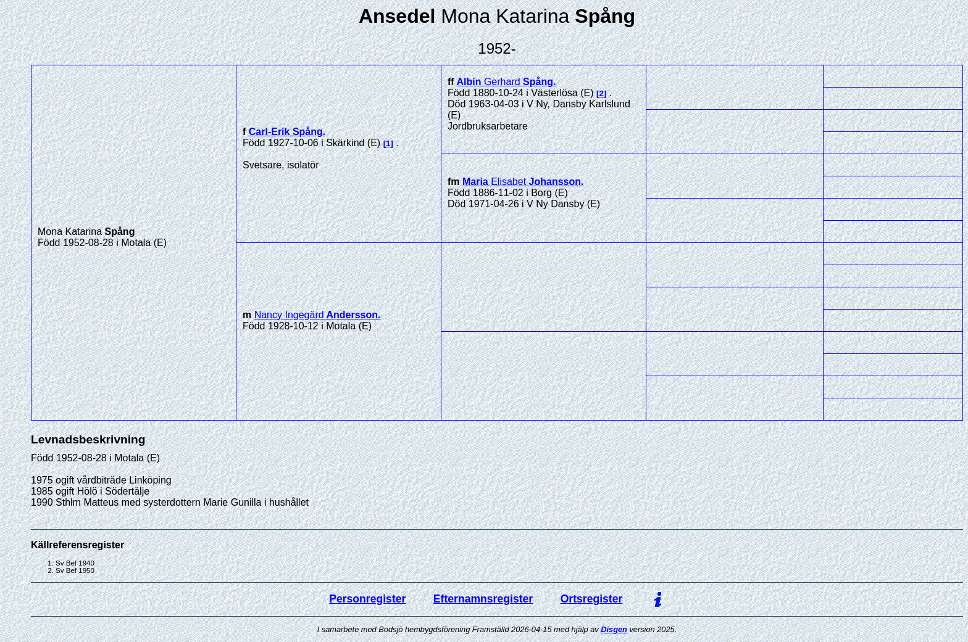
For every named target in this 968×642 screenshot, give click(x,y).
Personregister (367, 599)
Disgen (614, 629)
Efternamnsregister (483, 599)
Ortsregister (592, 599)
